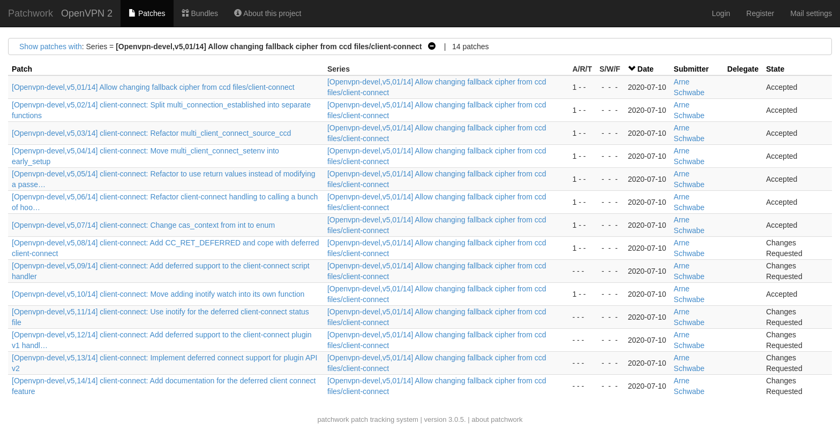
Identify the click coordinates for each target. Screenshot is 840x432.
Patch (22, 69)
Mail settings (811, 13)
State (775, 69)
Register (760, 13)
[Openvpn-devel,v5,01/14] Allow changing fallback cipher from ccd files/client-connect (153, 87)
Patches (147, 13)
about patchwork (496, 419)
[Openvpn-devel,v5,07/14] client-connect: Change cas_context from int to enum (143, 225)
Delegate (743, 69)
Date (646, 69)
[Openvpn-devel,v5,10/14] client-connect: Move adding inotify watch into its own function (158, 294)
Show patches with (50, 46)
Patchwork (30, 13)
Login (721, 13)
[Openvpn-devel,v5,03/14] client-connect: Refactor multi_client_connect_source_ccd (151, 133)
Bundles (200, 13)
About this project (267, 13)
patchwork (333, 419)
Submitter (691, 69)
